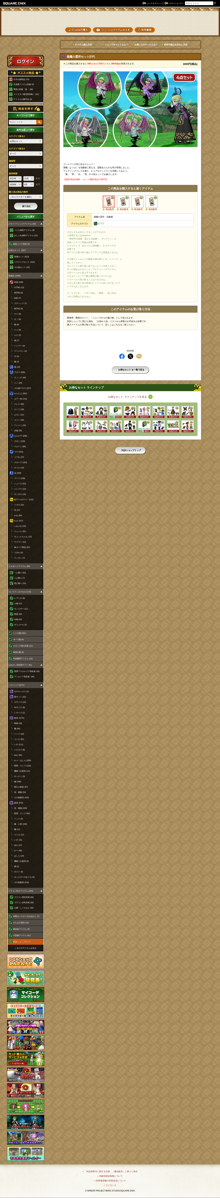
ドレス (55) (19, 404)
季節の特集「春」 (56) (23, 89)
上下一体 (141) (20, 399)
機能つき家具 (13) (22, 771)
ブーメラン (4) (20, 351)
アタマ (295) (19, 372)
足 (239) (17, 473)
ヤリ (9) (17, 314)
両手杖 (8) (18, 309)
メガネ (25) (19, 505)
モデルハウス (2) (21, 691)
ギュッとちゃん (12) (23, 537)
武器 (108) (18, 282)
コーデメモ (204, 23)
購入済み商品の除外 (18, 192)
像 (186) (17, 782)
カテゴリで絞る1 (17, 136)
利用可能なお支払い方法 (175, 44)
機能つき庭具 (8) (21, 861)
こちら (117, 324)
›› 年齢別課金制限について (110, 1176)
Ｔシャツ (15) (20, 425)
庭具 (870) (18, 803)
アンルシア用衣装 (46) (24, 677)
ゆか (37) (18, 845)
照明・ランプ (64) (22, 813)
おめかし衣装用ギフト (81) (20, 665)
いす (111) (18, 744)
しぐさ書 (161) (19, 633)
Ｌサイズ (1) (19, 713)
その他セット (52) (22, 267)
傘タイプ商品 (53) (22, 547)
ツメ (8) (17, 330)
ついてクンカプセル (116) (19, 592)
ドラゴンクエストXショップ (110, 17)
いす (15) (18, 840)
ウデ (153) (18, 452)
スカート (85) (20, 446)
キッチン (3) (19, 776)
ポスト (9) (18, 872)
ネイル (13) (19, 468)
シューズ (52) (20, 484)
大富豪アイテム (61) (22, 935)
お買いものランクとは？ (146, 44)
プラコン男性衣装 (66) (24, 897)
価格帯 (12, 161)
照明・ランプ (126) (22, 766)
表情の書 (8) (18, 652)
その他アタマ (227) (22, 388)
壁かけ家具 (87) (21, 787)
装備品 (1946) (14, 276)
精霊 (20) (18, 614)
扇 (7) (16, 340)
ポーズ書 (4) (18, 639)
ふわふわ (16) (20, 526)
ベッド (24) (19, 734)
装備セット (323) (21, 257)
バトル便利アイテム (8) (24, 230)
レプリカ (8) (19, 598)
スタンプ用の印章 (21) (23, 646)
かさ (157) (18, 521)
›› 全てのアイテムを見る (25, 948)
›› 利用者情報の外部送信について (110, 1180)
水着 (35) (18, 430)
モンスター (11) (21, 609)
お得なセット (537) (17, 250)
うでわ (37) (19, 457)
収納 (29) (18, 723)
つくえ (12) (19, 835)
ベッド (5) (18, 819)
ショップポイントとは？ (116, 44)
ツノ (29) (18, 383)
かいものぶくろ (204, 16)
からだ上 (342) (20, 393)
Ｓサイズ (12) (20, 702)
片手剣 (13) (19, 287)
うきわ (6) (18, 552)
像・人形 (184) (20, 824)
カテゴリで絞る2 (17, 148)
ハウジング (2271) (16, 685)
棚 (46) (17, 728)
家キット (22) (20, 697)
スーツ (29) (19, 409)
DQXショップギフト (22, 942)
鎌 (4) (16, 362)
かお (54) (18, 515)
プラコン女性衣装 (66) (24, 902)
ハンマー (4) (19, 346)
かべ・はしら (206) (22, 760)
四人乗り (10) (20, 583)
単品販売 (109, 209)
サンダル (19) (20, 494)
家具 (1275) (19, 718)
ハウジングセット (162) (24, 262)
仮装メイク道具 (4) (21, 244)
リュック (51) (20, 531)
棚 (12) (17, 829)
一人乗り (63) (20, 573)
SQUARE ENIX (14, 3)
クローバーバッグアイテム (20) (22, 224)
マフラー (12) (20, 542)
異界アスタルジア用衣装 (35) (27, 671)
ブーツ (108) (19, 478)
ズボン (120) (19, 441)
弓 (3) (16, 356)
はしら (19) (19, 856)
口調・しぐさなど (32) (24, 908)
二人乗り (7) (19, 578)
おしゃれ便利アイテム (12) (26, 235)
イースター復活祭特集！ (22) (26, 94)
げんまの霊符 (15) (21, 923)
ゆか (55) (18, 755)
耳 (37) (17, 510)
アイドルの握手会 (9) (22, 99)
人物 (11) (18, 603)
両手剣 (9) (18, 293)
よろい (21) (19, 415)
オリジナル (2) (20, 625)
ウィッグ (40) (20, 377)
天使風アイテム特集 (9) (23, 84)
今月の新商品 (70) (21, 79)
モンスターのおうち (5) (24, 877)
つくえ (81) (19, 739)
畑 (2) (16, 866)
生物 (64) (18, 619)
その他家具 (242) (21, 797)
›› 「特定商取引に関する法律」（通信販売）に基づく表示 (110, 1171)
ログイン (25, 61)
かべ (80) (18, 850)
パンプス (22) (20, 489)
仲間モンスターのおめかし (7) (26, 916)
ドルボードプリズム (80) (19, 566)
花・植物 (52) (20, 792)
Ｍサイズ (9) (19, 707)
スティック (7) (20, 303)
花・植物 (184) (20, 808)
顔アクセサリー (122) (23, 499)
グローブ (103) (20, 462)
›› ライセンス (110, 1185)
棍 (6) (16, 324)
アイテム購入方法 (83, 44)
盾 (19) (17, 367)
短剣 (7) (17, 298)
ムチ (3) (17, 335)
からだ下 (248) (20, 436)
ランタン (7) (19, 558)
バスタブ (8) (19, 750)
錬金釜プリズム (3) (21, 929)
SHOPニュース (204, 29)
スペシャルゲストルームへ (25, 48)
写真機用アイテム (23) (23, 659)
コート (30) (19, 420)
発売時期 (13, 173)
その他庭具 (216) (21, 882)
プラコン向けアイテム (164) (20, 891)
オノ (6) (17, 319)
